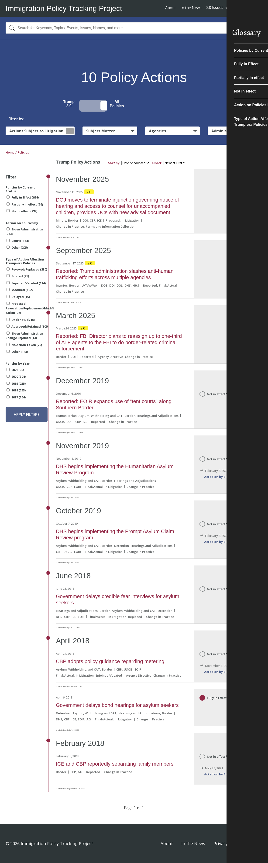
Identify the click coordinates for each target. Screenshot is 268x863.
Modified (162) (20, 290)
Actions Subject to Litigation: (41, 131)
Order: (157, 162)
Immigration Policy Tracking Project (64, 8)
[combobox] (134, 28)
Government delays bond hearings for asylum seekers (117, 705)
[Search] (11, 28)
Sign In (255, 843)
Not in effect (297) (22, 211)
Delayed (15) (18, 297)
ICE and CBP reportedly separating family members (115, 764)
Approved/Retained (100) (27, 326)
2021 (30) (15, 370)
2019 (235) (16, 383)
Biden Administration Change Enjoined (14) (24, 335)
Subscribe (245, 8)
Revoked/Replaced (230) (27, 269)
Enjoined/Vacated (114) (26, 283)
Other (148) (17, 351)
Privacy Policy (227, 843)
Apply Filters (27, 414)
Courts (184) (18, 241)
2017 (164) (16, 397)
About (170, 7)
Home (10, 152)
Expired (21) (18, 276)
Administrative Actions (233, 131)
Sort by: (114, 162)
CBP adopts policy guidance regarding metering (110, 661)
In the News (191, 7)
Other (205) (17, 247)
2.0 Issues (214, 7)
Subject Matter (100, 131)
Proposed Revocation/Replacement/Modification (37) (30, 308)
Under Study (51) (21, 320)
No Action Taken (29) (24, 345)
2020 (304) (16, 376)
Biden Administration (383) (24, 231)
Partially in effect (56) (25, 204)
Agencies (157, 131)
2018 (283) (16, 390)
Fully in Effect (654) (23, 197)
